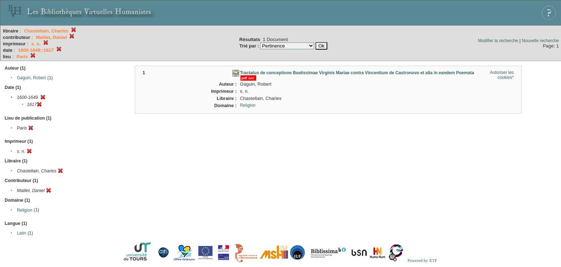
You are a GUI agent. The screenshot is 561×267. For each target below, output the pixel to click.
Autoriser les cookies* (502, 75)
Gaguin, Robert (31, 77)
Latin (21, 233)
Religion (24, 210)
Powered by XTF (422, 260)
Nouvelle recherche (540, 40)
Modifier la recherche (498, 40)
